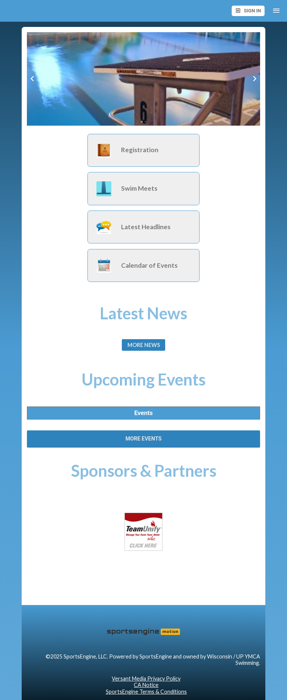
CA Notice (146, 685)
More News (143, 345)
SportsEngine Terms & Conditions (146, 691)
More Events (144, 439)
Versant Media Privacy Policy (146, 678)
